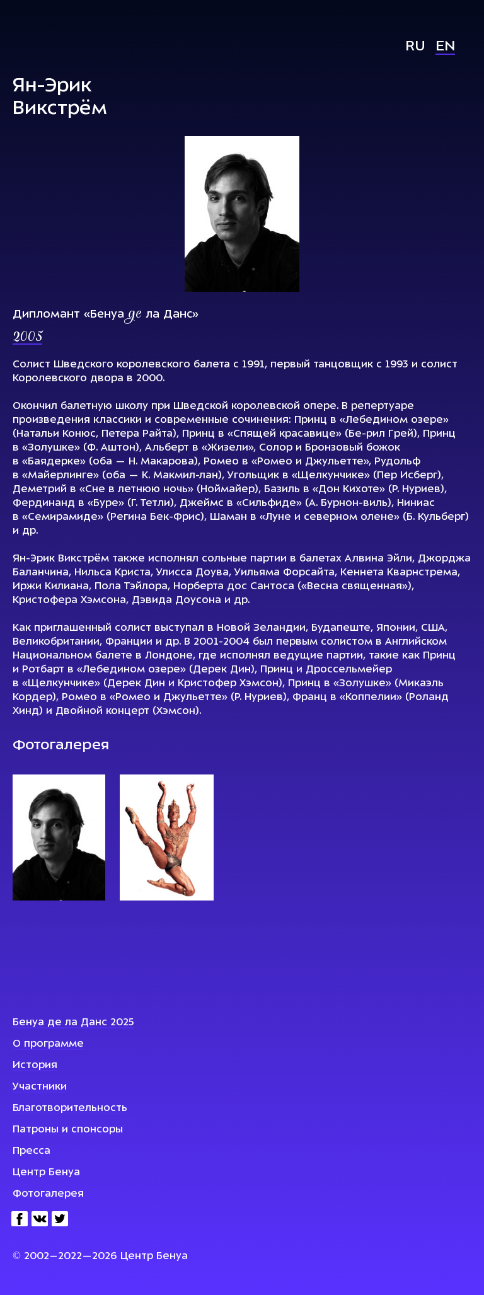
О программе (48, 1044)
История (35, 1065)
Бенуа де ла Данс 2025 (73, 1022)
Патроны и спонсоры (68, 1130)
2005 (27, 338)
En (445, 47)
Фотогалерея (48, 1194)
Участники (40, 1087)
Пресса (31, 1151)
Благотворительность (70, 1108)
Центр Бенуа (46, 1172)
